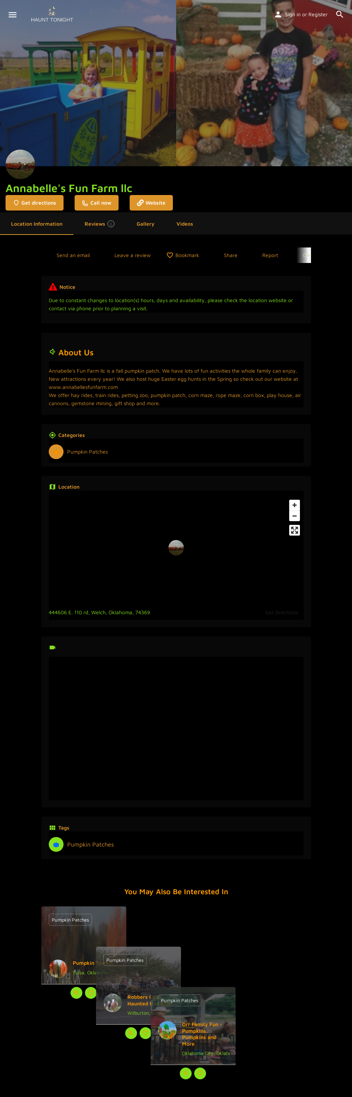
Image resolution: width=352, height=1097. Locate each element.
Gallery (145, 224)
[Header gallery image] (88, 83)
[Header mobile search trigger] (340, 14)
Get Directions (281, 612)
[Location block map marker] (176, 548)
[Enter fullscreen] (294, 530)
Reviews (100, 224)
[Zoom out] (294, 515)
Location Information (36, 224)
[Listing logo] (20, 164)
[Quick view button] (76, 993)
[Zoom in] (294, 505)
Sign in (293, 14)
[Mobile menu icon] (12, 14)
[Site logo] (53, 15)
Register (318, 14)
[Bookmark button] (91, 993)
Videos (185, 224)
